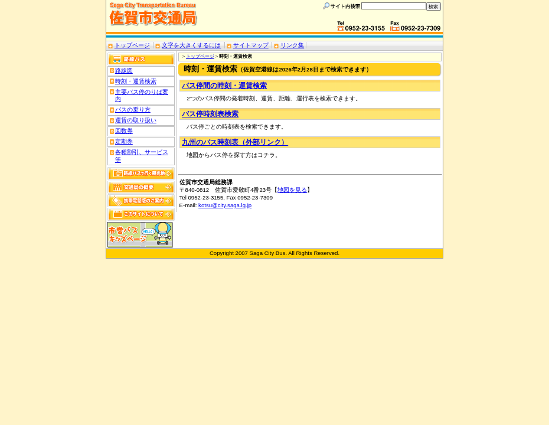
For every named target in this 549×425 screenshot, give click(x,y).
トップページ (132, 45)
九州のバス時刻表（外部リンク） (235, 142)
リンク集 (292, 45)
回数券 (124, 131)
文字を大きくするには (191, 45)
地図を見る (292, 190)
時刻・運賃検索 (135, 81)
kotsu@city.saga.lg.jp (224, 205)
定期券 (124, 141)
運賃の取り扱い (135, 120)
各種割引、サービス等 (141, 156)
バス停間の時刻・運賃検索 (224, 85)
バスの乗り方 (133, 109)
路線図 (124, 70)
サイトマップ (251, 45)
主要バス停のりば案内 (141, 96)
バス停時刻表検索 (210, 113)
